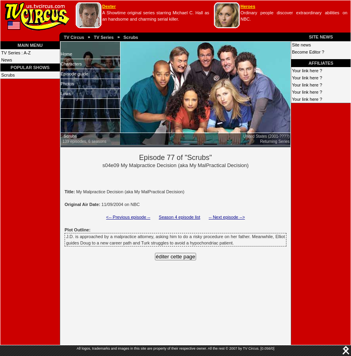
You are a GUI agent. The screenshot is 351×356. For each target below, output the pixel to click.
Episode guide (74, 73)
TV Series (104, 37)
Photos (67, 83)
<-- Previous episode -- (128, 217)
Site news (301, 44)
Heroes (247, 6)
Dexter (109, 6)
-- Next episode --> (227, 217)
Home (66, 54)
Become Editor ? (308, 52)
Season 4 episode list (179, 217)
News (6, 60)
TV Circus (74, 37)
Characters (71, 64)
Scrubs (130, 37)
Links (66, 93)
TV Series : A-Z (16, 52)
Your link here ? (307, 70)
